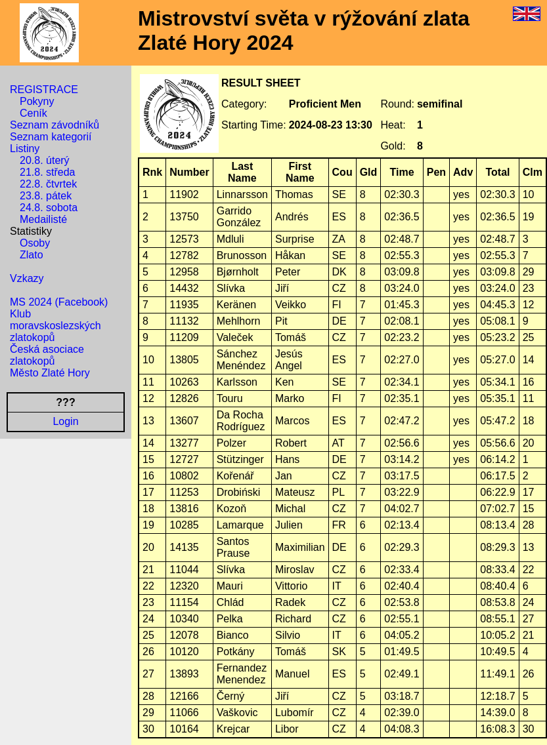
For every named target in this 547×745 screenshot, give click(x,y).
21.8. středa (48, 172)
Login (65, 421)
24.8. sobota (48, 207)
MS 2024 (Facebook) (59, 302)
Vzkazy (27, 278)
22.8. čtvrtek (48, 184)
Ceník (33, 113)
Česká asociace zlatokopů (47, 355)
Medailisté (43, 219)
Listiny (24, 148)
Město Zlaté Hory (50, 372)
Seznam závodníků (54, 125)
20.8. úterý (45, 160)
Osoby (35, 243)
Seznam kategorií (51, 136)
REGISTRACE (44, 89)
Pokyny (37, 101)
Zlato (31, 254)
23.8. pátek (46, 195)
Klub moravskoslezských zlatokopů (55, 325)
